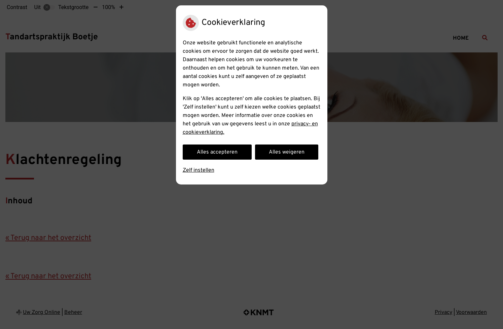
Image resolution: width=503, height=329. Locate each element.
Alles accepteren (217, 152)
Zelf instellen (198, 170)
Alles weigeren (286, 152)
